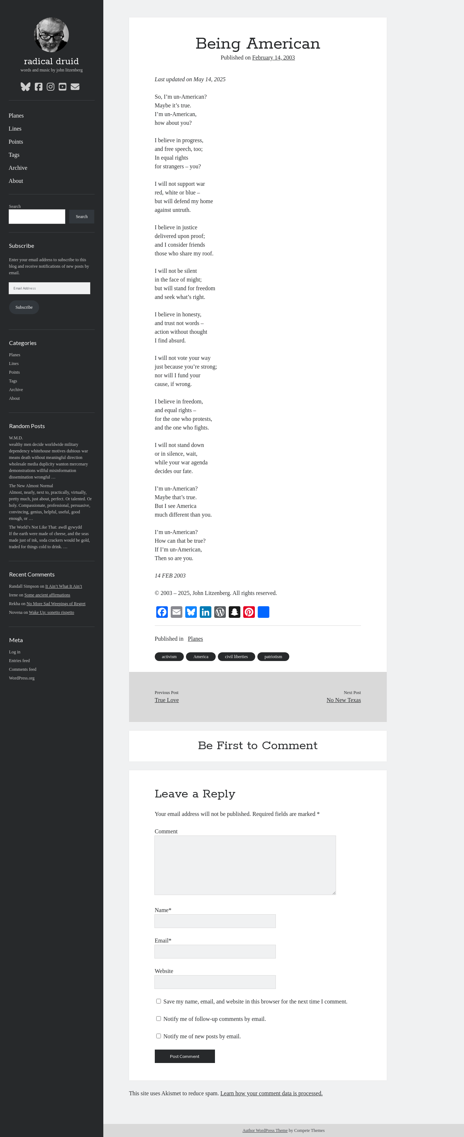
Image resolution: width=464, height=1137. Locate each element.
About (16, 181)
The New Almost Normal (31, 485)
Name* (163, 910)
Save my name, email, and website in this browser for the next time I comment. (255, 1001)
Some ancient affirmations (47, 595)
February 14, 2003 (273, 57)
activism (169, 656)
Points (16, 142)
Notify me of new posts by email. (202, 1036)
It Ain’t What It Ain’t (63, 586)
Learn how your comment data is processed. (271, 1093)
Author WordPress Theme (265, 1130)
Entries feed (19, 660)
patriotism (273, 656)
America (200, 656)
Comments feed (23, 669)
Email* (163, 940)
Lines (15, 129)
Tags (14, 155)
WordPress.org (21, 678)
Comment (166, 831)
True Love (167, 700)
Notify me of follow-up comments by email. (214, 1019)
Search (15, 206)
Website (164, 971)
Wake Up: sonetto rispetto (51, 612)
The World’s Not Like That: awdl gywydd (45, 527)
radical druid (51, 61)
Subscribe (24, 307)
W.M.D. (16, 437)
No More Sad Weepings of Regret (55, 603)
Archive (18, 168)
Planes (16, 115)
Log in (15, 651)
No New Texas (344, 700)
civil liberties (236, 656)
